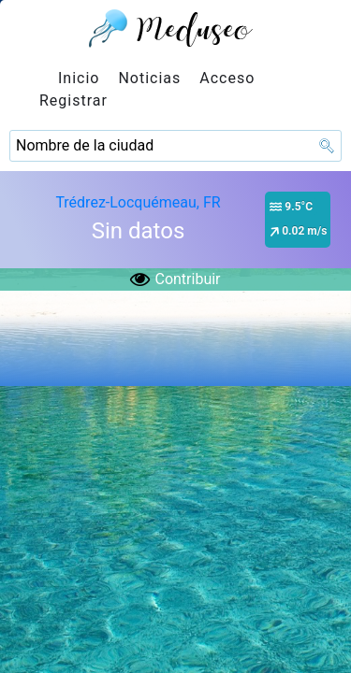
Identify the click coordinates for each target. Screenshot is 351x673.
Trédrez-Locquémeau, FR (137, 202)
